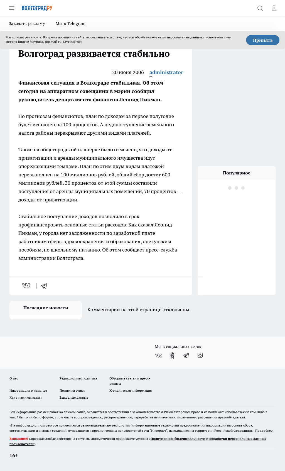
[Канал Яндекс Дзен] (200, 355)
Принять (263, 40)
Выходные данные (74, 397)
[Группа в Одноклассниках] (172, 355)
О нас (13, 378)
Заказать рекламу (27, 23)
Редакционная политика (78, 378)
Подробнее (263, 430)
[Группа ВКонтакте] (158, 355)
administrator (166, 72)
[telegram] (45, 286)
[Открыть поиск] (260, 8)
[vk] (27, 286)
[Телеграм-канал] (186, 355)
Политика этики (72, 390)
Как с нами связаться (25, 397)
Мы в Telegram (71, 23)
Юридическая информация (130, 390)
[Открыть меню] (11, 8)
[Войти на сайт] (273, 8)
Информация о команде (28, 390)
